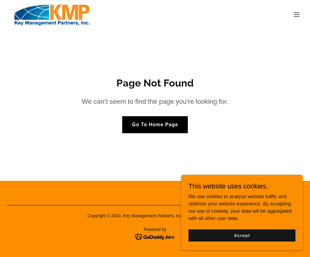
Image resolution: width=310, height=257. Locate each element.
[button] (297, 14)
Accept (242, 235)
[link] (51, 14)
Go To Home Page (155, 124)
